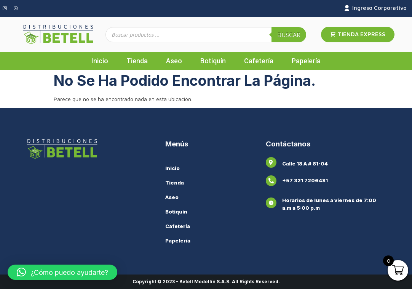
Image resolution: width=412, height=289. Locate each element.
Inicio (99, 61)
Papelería (306, 61)
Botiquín (213, 61)
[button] (62, 272)
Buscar (288, 34)
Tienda (137, 61)
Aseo (174, 61)
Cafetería (258, 61)
